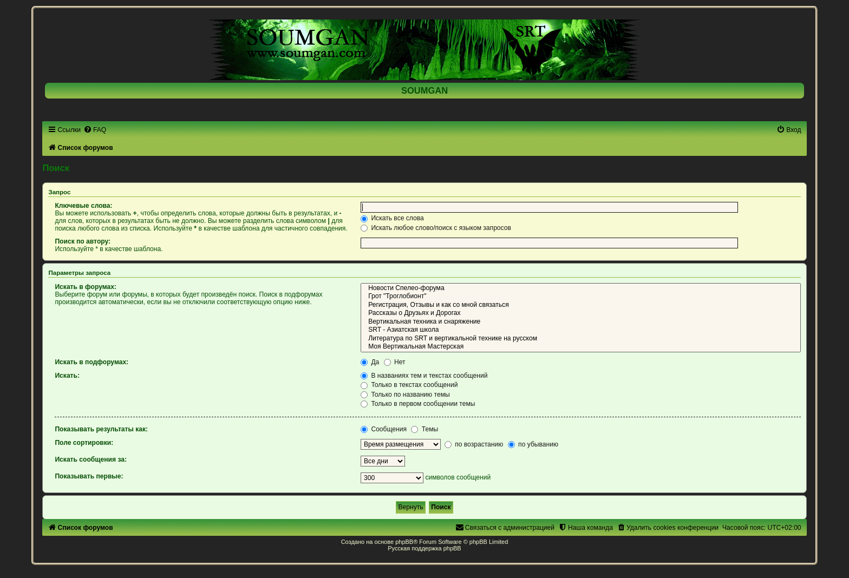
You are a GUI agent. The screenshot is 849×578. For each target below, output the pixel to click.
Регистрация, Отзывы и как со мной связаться (581, 305)
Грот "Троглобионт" (581, 296)
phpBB (404, 541)
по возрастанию (474, 444)
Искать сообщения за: (91, 459)
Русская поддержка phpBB (424, 548)
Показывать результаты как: (101, 429)
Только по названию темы (405, 394)
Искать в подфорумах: (91, 362)
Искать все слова (392, 218)
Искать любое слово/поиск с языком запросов (436, 228)
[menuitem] (94, 130)
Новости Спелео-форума (581, 288)
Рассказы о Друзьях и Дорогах (581, 313)
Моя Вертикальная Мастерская (581, 347)
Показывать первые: (89, 476)
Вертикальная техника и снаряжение (581, 322)
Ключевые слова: (83, 205)
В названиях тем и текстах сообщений (424, 375)
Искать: (67, 375)
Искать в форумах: (85, 287)
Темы (424, 429)
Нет (395, 362)
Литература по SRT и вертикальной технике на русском (581, 338)
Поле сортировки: (84, 442)
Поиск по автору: (82, 241)
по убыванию (533, 444)
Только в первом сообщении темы (418, 404)
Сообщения (384, 429)
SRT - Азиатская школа (581, 330)
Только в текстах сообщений (409, 385)
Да (370, 362)
